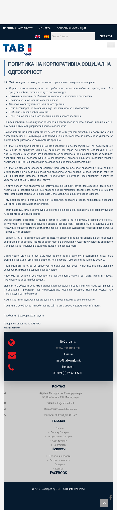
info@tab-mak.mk (60, 403)
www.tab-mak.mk (67, 409)
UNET (59, 489)
